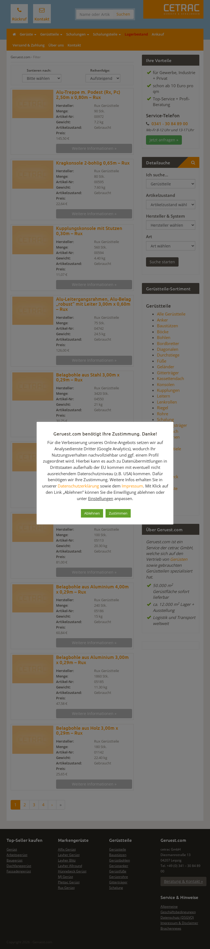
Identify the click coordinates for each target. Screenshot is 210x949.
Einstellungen (100, 498)
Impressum (132, 486)
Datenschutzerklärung (78, 486)
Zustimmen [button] (118, 513)
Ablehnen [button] (92, 513)
